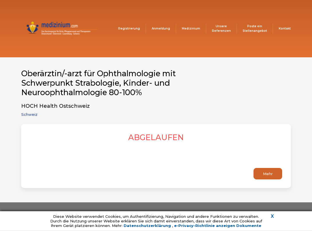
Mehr (268, 173)
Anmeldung (161, 28)
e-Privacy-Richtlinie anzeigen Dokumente (217, 225)
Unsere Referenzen (221, 28)
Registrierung (129, 28)
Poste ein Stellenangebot (255, 28)
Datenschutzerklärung (148, 225)
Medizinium (191, 28)
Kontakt (285, 28)
